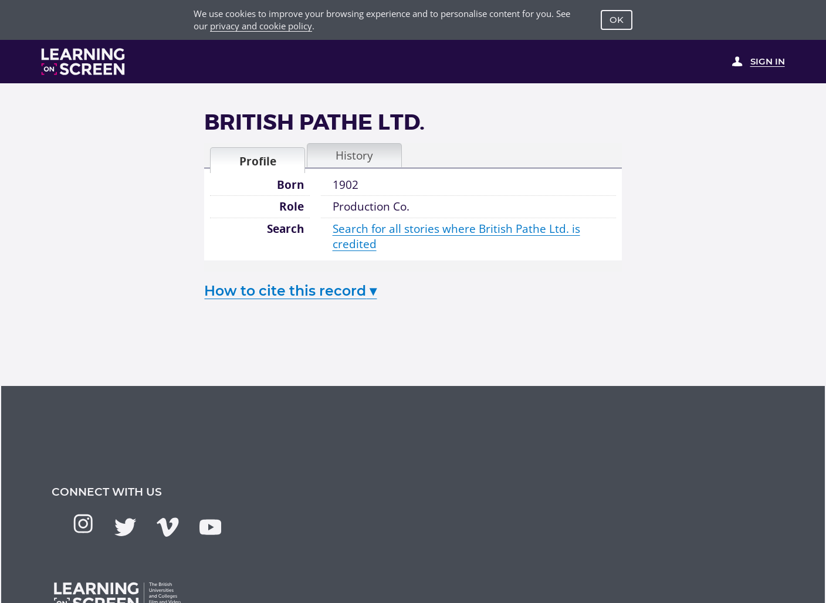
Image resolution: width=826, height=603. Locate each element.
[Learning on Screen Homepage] (83, 62)
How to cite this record (290, 290)
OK (617, 20)
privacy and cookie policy (261, 26)
